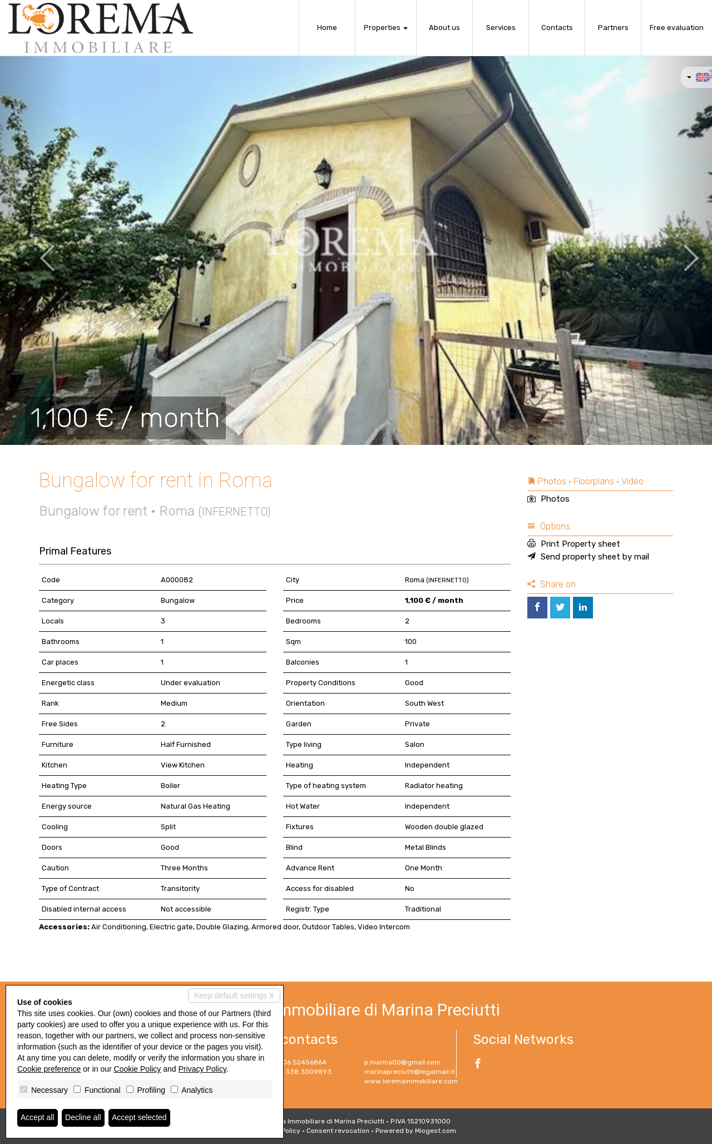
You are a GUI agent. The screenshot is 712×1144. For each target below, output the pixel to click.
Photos (548, 499)
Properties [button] (386, 27)
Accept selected (139, 1117)
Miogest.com (435, 1131)
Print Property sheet (573, 544)
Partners (613, 27)
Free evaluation (677, 27)
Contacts (557, 27)
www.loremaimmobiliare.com (411, 1081)
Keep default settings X (234, 995)
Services (501, 27)
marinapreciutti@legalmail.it (409, 1072)
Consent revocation (337, 1131)
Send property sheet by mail (588, 557)
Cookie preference (49, 1068)
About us (444, 27)
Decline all (83, 1117)
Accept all (38, 1117)
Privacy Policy (202, 1068)
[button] (35, 250)
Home (327, 27)
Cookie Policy (137, 1068)
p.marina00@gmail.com (402, 1062)
